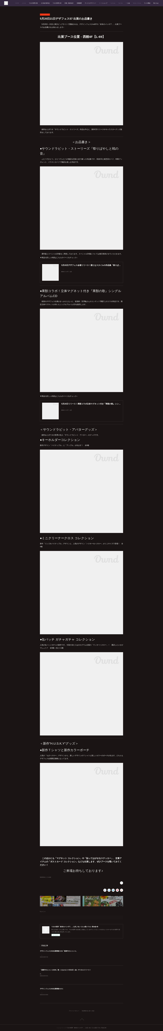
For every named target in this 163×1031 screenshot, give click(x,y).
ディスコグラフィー (90, 3)
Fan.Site (120, 3)
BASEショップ (103, 3)
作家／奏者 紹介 (69, 3)
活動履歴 (79, 3)
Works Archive (137, 3)
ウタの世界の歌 (33, 3)
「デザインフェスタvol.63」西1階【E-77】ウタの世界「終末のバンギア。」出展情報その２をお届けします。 (71, 955)
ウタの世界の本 (57, 3)
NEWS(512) (42, 877)
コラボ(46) (48, 877)
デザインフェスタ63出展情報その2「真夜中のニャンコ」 (58, 951)
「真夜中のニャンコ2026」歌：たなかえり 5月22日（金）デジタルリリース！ (65, 970)
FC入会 (128, 3)
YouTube (112, 3)
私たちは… (156, 3)
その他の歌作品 (45, 3)
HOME (17, 3)
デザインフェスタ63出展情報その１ (51, 989)
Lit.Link (24, 3)
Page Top (81, 1019)
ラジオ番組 (147, 3)
